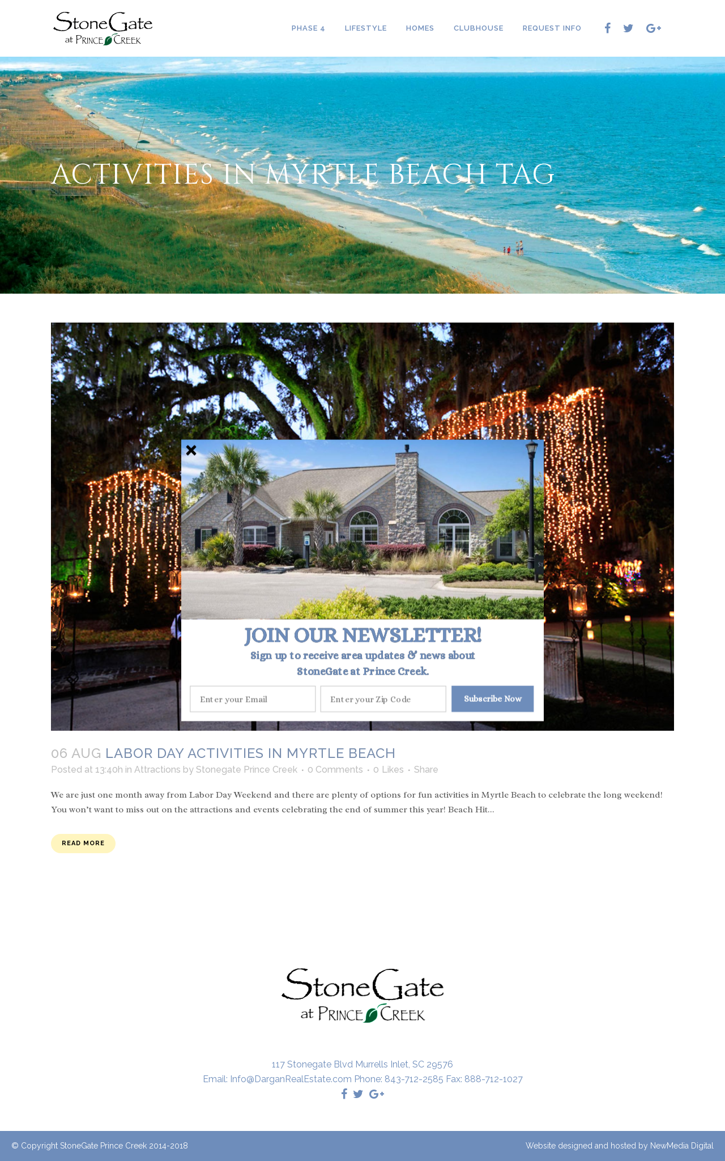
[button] (363, 635)
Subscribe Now (493, 699)
